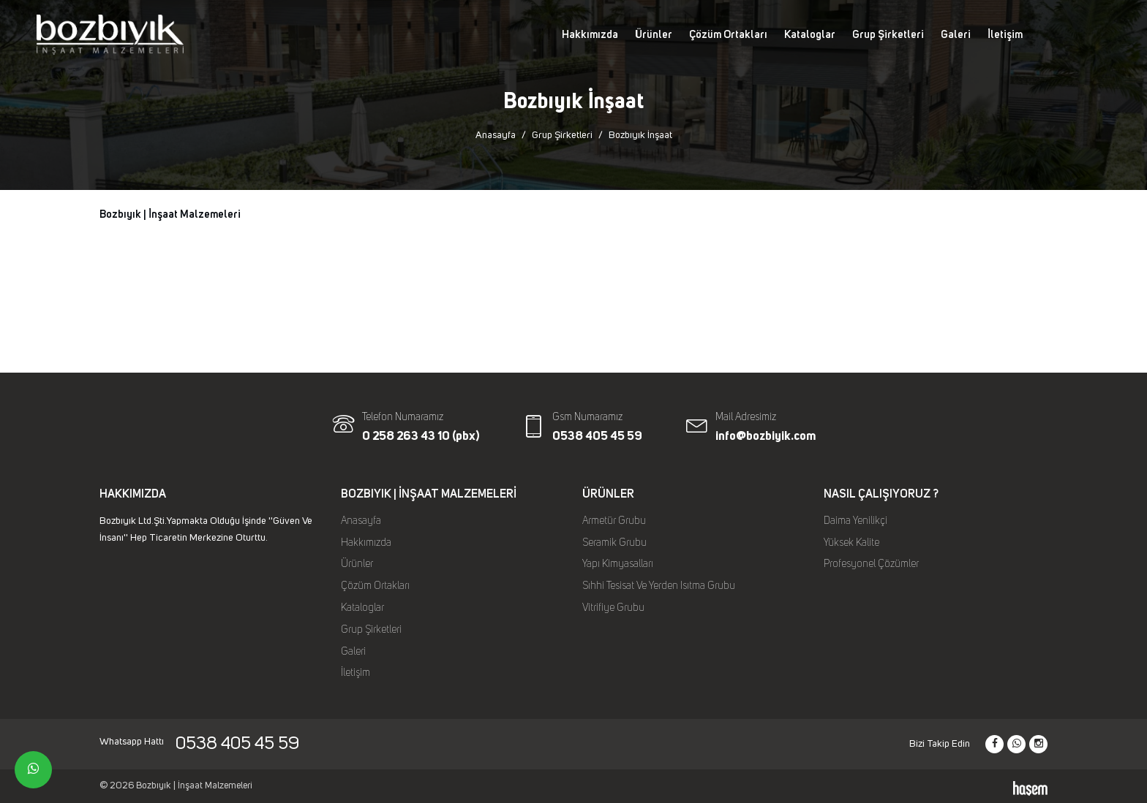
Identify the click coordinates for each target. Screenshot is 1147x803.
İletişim (1005, 34)
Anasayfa (495, 135)
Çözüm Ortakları (728, 34)
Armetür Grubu (614, 521)
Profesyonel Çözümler (871, 564)
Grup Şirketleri (888, 34)
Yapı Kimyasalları (617, 564)
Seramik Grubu (614, 543)
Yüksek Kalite (851, 543)
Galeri (956, 34)
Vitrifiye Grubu (613, 608)
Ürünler (653, 34)
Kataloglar (809, 34)
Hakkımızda (590, 34)
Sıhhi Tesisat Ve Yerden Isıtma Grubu (658, 586)
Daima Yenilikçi (855, 521)
